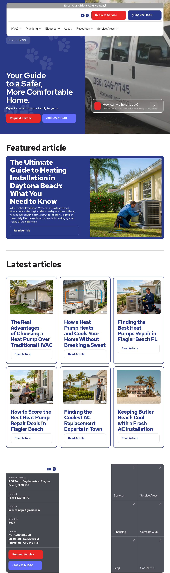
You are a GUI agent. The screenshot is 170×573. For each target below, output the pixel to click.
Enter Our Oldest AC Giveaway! (85, 5)
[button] (15, 28)
